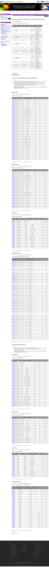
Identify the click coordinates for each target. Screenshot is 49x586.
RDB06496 (13, 116)
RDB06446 (13, 308)
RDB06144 (13, 135)
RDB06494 (13, 112)
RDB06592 (13, 459)
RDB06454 (13, 322)
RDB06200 (13, 434)
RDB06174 (13, 199)
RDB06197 (13, 428)
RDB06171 (13, 195)
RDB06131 (13, 103)
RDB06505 (13, 244)
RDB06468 (13, 271)
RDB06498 (13, 139)
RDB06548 (13, 432)
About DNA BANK (37, 11)
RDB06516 (13, 303)
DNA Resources (10, 11)
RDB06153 (13, 153)
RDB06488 (13, 106)
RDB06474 (13, 285)
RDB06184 (13, 385)
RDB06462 (13, 261)
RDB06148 (13, 146)
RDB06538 (13, 393)
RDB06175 (13, 200)
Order (17, 11)
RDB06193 (13, 420)
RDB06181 (13, 375)
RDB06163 (13, 184)
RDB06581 (13, 456)
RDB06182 (13, 377)
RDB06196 (13, 427)
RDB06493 (13, 110)
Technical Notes (29, 11)
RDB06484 (13, 158)
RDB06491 (13, 132)
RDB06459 (13, 291)
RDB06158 (13, 177)
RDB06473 (13, 283)
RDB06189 (13, 400)
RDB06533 (13, 373)
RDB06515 (13, 243)
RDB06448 (13, 311)
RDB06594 (13, 470)
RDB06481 (13, 154)
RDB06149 (13, 147)
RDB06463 (13, 262)
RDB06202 (13, 438)
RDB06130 (13, 99)
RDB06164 (13, 185)
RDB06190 (13, 404)
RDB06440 (13, 337)
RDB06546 (13, 403)
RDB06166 (13, 188)
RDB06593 (13, 465)
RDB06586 (13, 466)
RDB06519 (13, 220)
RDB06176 (13, 203)
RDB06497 (13, 138)
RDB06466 (13, 267)
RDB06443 (13, 328)
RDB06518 (13, 300)
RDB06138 (13, 121)
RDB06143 (13, 131)
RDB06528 (13, 363)
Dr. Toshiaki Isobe (18, 21)
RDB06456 (13, 302)
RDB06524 (13, 227)
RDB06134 (13, 113)
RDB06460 (13, 293)
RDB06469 (13, 277)
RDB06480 (13, 339)
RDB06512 (13, 242)
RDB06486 (13, 102)
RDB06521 (13, 223)
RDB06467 (13, 269)
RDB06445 (13, 307)
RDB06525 (13, 228)
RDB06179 (13, 367)
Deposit (22, 11)
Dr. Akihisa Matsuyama (15, 74)
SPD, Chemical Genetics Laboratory (26, 94)
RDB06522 (13, 224)
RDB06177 (13, 204)
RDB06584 (13, 462)
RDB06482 (13, 156)
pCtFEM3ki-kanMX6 (17, 37)
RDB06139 (13, 123)
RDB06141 (13, 125)
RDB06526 (13, 229)
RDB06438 (13, 333)
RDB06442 (13, 326)
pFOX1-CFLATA (17, 51)
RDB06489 (13, 128)
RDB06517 (13, 297)
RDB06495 (13, 114)
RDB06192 (13, 419)
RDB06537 (13, 392)
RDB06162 (13, 182)
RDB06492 (13, 134)
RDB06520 (13, 221)
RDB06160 (13, 180)
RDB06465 (13, 265)
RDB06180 (13, 371)
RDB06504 (13, 246)
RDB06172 (13, 196)
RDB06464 (13, 264)
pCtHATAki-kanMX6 (17, 58)
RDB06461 (13, 295)
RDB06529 (13, 364)
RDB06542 (13, 384)
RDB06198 (13, 430)
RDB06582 (13, 458)
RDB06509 (13, 236)
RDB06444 (13, 329)
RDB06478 (13, 275)
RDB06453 (13, 320)
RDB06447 (13, 309)
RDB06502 (13, 207)
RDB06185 (13, 386)
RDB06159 (13, 178)
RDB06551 (13, 442)
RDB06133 (13, 109)
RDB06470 (13, 279)
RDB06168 (13, 191)
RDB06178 (13, 362)
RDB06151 (13, 150)
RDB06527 (13, 231)
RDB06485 (13, 101)
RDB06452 (13, 319)
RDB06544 (13, 399)
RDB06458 (13, 289)
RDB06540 (13, 380)
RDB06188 (13, 396)
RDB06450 (13, 316)
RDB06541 (13, 382)
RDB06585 (13, 463)
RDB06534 (13, 374)
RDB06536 (13, 389)
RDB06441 (13, 324)
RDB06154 (13, 171)
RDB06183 (13, 381)
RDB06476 (13, 288)
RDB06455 (13, 298)
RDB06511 (13, 239)
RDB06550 (13, 435)
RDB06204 (13, 441)
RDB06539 (13, 378)
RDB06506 (13, 232)
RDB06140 (13, 124)
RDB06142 (13, 127)
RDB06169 (13, 192)
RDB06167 (13, 189)
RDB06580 (13, 455)
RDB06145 (13, 136)
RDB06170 (13, 193)
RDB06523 (13, 225)
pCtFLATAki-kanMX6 (17, 44)
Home (4, 11)
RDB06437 (13, 331)
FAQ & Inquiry (45, 11)
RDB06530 (13, 366)
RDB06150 (13, 149)
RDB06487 (13, 105)
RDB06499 (13, 142)
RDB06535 (13, 388)
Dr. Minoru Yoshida (15, 74)
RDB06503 (13, 202)
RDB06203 (13, 439)
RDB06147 (13, 145)
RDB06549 (13, 424)
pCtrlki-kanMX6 (17, 30)
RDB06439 (13, 335)
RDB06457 (13, 305)
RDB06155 (13, 173)
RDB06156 (13, 174)
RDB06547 (13, 421)
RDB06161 (13, 181)
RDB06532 (13, 370)
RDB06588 (13, 469)
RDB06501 (13, 206)
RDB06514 (13, 247)
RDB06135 (13, 117)
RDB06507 (13, 233)
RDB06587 (13, 467)
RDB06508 (13, 235)
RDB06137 (13, 120)
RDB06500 (13, 143)
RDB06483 (13, 157)
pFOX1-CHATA (17, 65)
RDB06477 (13, 273)
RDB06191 (13, 406)
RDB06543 (13, 397)
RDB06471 (13, 280)
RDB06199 (13, 431)
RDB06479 (13, 276)
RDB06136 (13, 119)
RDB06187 (13, 395)
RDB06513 (13, 240)
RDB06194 (13, 423)
